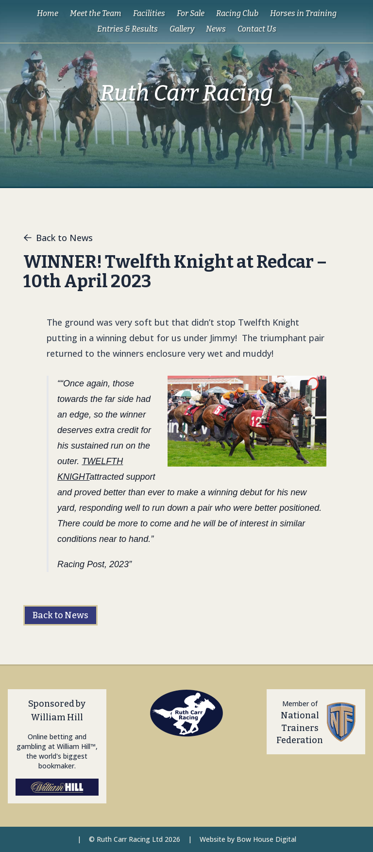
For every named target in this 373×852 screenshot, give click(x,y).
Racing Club (237, 13)
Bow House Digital (266, 839)
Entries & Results (127, 29)
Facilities (149, 13)
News (216, 29)
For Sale (190, 13)
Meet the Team (95, 13)
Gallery (182, 29)
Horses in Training (303, 13)
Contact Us (256, 29)
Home (47, 13)
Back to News (58, 237)
